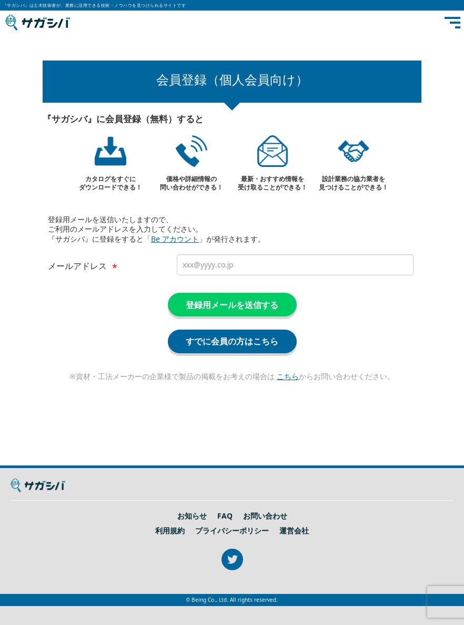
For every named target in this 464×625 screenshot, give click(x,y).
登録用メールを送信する (232, 305)
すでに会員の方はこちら (232, 341)
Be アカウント (175, 239)
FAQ (225, 516)
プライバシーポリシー (232, 530)
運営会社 (294, 530)
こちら (288, 376)
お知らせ (192, 516)
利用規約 (170, 530)
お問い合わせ (265, 516)
